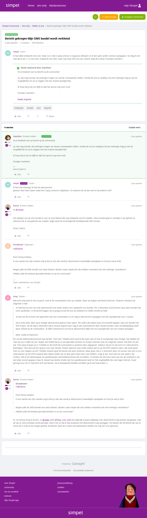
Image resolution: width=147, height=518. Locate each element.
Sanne (16, 206)
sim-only (42, 5)
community (9, 487)
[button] (3, 17)
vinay (15, 296)
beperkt (47, 108)
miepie (16, 52)
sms (38, 108)
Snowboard (18, 244)
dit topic (45, 420)
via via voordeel (11, 492)
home (31, 5)
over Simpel (9, 483)
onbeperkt (18, 108)
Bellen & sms (38, 26)
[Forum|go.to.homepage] (16, 17)
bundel (30, 108)
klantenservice (57, 5)
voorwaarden (63, 492)
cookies (60, 487)
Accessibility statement (83, 470)
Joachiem (17, 136)
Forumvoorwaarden (62, 470)
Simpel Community (10, 26)
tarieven (7, 496)
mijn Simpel (132, 5)
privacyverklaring (64, 483)
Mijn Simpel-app (11, 500)
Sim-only (26, 26)
